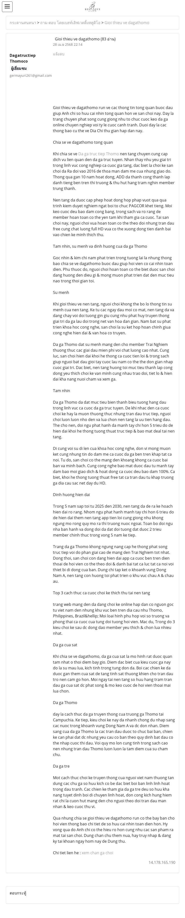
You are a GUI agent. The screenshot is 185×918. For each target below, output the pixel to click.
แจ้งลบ (58, 54)
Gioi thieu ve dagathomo (127, 22)
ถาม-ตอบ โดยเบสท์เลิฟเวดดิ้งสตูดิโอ (70, 22)
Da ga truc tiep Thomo (98, 153)
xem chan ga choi (97, 852)
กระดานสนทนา (23, 22)
